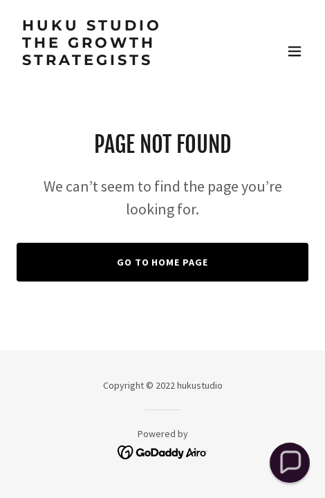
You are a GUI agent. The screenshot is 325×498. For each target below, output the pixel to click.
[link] (118, 79)
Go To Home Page (163, 262)
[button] (294, 51)
